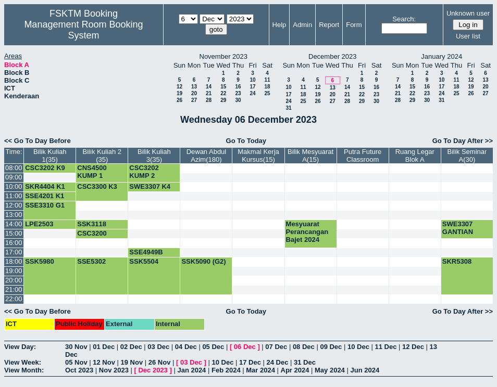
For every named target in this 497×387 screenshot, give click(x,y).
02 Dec (131, 347)
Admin (302, 25)
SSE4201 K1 (44, 196)
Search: (404, 19)
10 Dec (358, 347)
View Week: (22, 362)
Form (354, 25)
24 (252, 93)
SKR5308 (456, 261)
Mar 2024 (260, 370)
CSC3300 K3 (97, 186)
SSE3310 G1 (45, 205)
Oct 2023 (79, 370)
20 (194, 93)
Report (329, 25)
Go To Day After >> (462, 141)
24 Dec (278, 362)
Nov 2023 (114, 370)
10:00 (13, 186)
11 (267, 80)
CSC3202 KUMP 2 (143, 171)
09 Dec (331, 347)
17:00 (13, 252)
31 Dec (305, 362)
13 (194, 86)
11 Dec (385, 347)
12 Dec (413, 347)
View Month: (24, 370)
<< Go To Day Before (37, 141)
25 (267, 93)
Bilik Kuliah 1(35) (50, 155)
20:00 (13, 280)
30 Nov (76, 347)
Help (279, 25)
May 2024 (330, 370)
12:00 (13, 205)
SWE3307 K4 (149, 186)
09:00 (13, 177)
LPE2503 (39, 224)
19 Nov (132, 362)
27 (194, 100)
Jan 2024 (191, 370)
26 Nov (159, 362)
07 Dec (276, 347)
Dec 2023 (152, 370)
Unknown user (468, 13)
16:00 (13, 243)
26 (179, 100)
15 (223, 86)
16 (238, 86)
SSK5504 (143, 261)
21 (209, 93)
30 (238, 100)
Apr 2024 (295, 370)
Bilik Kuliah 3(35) (154, 155)
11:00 (13, 196)
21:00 (13, 289)
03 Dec (158, 347)
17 (252, 86)
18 (267, 86)
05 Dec (213, 347)
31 (288, 108)
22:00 (13, 299)
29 (223, 100)
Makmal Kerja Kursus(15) (258, 155)
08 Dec (304, 347)
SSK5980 (39, 261)
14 (209, 86)
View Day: (20, 347)
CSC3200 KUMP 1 (91, 237)
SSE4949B (146, 252)
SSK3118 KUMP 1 (91, 228)
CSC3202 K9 (45, 168)
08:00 (13, 168)
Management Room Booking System (83, 30)
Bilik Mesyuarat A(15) (310, 155)
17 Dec (250, 362)
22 (223, 93)
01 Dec (104, 347)
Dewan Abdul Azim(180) (207, 155)
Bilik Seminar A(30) (467, 155)
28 (209, 100)
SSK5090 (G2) (203, 261)
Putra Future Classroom (362, 155)
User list (468, 36)
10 (252, 80)
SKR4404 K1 (45, 186)
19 (179, 93)
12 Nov (104, 362)
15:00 (13, 233)
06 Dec (245, 347)
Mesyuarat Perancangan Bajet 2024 (307, 231)
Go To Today (246, 141)
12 (179, 86)
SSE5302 (91, 261)
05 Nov (76, 362)
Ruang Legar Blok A (414, 155)
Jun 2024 (364, 370)
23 (238, 93)
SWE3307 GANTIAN (457, 228)
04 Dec (186, 347)
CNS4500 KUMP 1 (91, 171)
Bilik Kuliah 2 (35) (102, 155)
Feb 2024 (226, 370)
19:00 (13, 271)
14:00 (13, 224)
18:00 (13, 261)
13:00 (13, 214)
